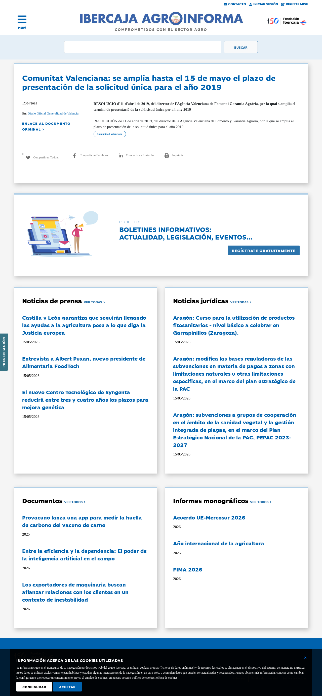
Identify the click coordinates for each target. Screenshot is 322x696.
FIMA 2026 (187, 569)
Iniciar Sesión (263, 4)
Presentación (3, 352)
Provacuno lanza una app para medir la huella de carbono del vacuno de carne (82, 521)
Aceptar (67, 686)
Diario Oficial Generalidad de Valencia (53, 113)
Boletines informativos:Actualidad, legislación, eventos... (185, 232)
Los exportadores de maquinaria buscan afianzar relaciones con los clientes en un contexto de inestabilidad (75, 592)
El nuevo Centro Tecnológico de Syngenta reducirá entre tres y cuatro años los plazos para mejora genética (85, 399)
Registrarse (294, 4)
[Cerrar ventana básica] (305, 657)
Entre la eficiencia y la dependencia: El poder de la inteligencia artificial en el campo (84, 554)
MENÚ (22, 27)
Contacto (235, 4)
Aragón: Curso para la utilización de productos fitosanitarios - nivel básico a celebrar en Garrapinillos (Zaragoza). (234, 325)
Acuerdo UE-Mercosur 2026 (209, 517)
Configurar (34, 686)
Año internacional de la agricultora (218, 543)
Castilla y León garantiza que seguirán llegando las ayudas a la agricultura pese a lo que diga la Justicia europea (84, 325)
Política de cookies (165, 677)
